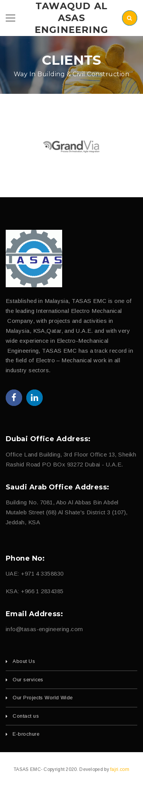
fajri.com (119, 769)
